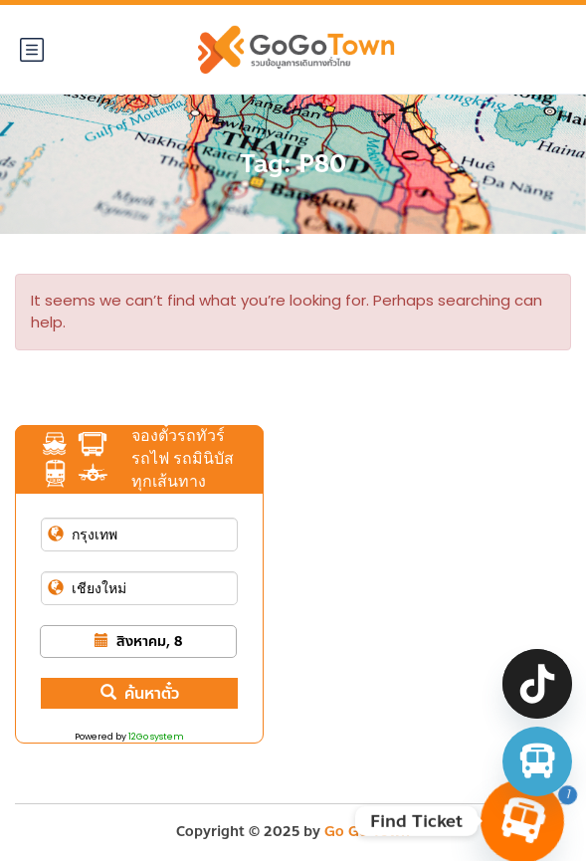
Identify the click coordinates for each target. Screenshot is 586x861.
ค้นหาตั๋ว (139, 693)
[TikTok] (537, 684)
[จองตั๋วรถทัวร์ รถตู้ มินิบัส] (537, 761)
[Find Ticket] (522, 821)
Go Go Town (367, 831)
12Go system (156, 737)
